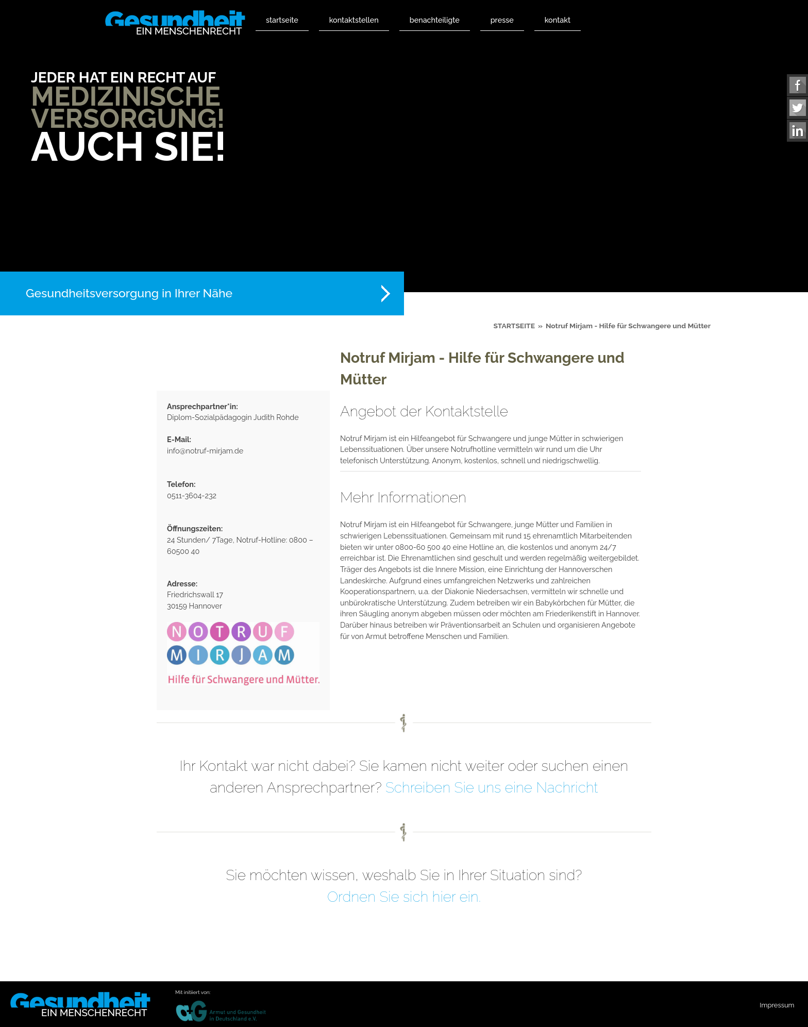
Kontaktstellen (354, 19)
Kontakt (557, 19)
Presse (502, 19)
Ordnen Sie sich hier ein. (404, 896)
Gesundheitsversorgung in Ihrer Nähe (129, 293)
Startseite (282, 19)
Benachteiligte (435, 19)
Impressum (777, 1005)
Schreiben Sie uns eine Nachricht (491, 787)
